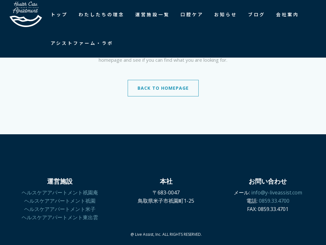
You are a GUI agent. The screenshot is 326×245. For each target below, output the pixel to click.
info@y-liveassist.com (276, 192)
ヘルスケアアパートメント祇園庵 (60, 192)
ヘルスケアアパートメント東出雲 (60, 217)
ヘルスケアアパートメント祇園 (60, 200)
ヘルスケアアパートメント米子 (60, 209)
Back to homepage (163, 88)
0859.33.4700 (274, 200)
